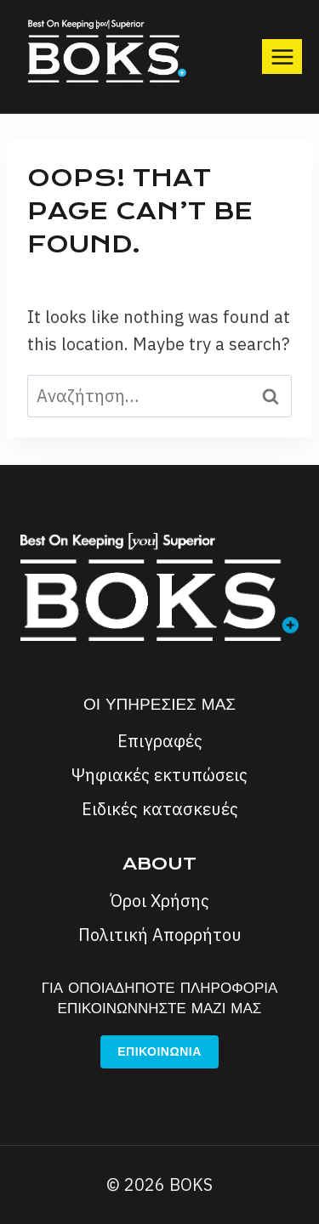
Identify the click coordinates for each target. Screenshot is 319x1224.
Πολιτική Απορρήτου (160, 934)
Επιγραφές (159, 740)
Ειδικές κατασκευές (160, 808)
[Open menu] (282, 56)
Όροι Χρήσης (160, 900)
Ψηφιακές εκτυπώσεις (159, 774)
